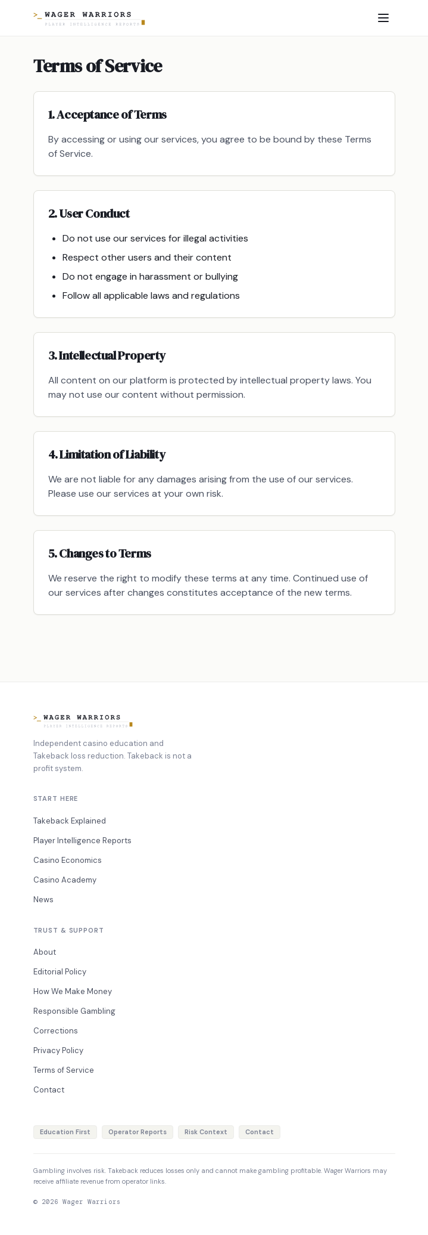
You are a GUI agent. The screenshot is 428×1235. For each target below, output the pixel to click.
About (44, 952)
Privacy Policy (58, 1050)
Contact (48, 1090)
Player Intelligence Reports (82, 840)
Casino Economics (67, 860)
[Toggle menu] (383, 18)
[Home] (89, 18)
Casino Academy (64, 880)
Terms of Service (63, 1070)
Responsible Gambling (74, 1011)
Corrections (55, 1031)
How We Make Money (72, 991)
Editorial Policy (59, 972)
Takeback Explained (69, 821)
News (43, 899)
